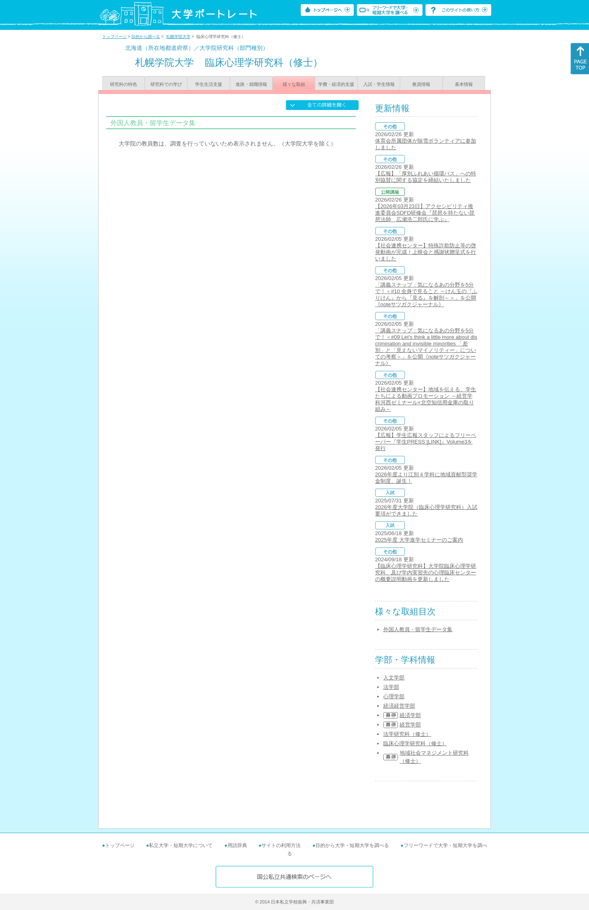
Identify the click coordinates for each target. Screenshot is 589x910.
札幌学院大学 (178, 36)
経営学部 (410, 725)
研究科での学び (166, 84)
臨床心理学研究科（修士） (415, 743)
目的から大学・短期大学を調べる (352, 845)
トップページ (114, 36)
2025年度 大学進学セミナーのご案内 (419, 540)
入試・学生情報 (379, 84)
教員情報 (421, 84)
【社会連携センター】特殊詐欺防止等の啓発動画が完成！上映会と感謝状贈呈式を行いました (425, 252)
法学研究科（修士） (407, 734)
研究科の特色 (123, 84)
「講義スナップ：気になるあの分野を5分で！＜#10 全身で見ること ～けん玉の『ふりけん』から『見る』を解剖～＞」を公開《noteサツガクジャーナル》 (426, 294)
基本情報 (464, 84)
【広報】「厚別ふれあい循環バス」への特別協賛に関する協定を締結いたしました (425, 176)
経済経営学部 (399, 706)
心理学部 (394, 696)
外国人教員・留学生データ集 (417, 629)
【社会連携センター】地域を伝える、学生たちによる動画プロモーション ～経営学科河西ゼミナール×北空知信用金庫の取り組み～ (425, 399)
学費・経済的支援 (336, 84)
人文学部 (394, 678)
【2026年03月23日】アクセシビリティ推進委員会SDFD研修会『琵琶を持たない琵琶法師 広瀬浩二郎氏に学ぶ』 (424, 212)
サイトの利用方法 (281, 845)
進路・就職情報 (251, 84)
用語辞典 (237, 845)
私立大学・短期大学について (181, 845)
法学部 (391, 687)
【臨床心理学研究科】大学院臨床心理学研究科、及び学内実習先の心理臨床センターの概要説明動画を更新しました (425, 572)
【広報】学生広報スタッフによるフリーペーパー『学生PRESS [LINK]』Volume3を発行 (425, 441)
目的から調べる (145, 36)
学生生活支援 (208, 84)
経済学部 (410, 715)
